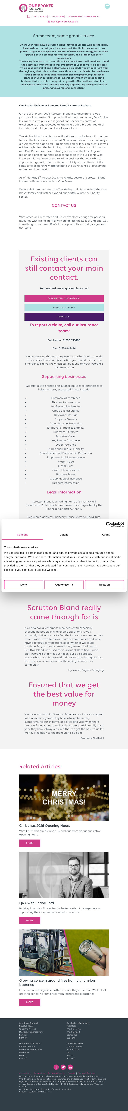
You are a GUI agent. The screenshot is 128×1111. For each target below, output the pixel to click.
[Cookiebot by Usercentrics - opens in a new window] (108, 524)
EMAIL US (64, 316)
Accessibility (24, 1073)
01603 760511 (39, 16)
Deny (23, 584)
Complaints (39, 1073)
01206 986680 (74, 16)
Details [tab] (64, 534)
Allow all (104, 584)
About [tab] (106, 534)
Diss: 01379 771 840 (64, 307)
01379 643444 (91, 16)
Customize (64, 584)
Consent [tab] (22, 534)
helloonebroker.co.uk (64, 22)
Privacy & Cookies (56, 1073)
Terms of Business (86, 1073)
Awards (71, 1073)
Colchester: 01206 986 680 (64, 298)
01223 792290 (56, 16)
